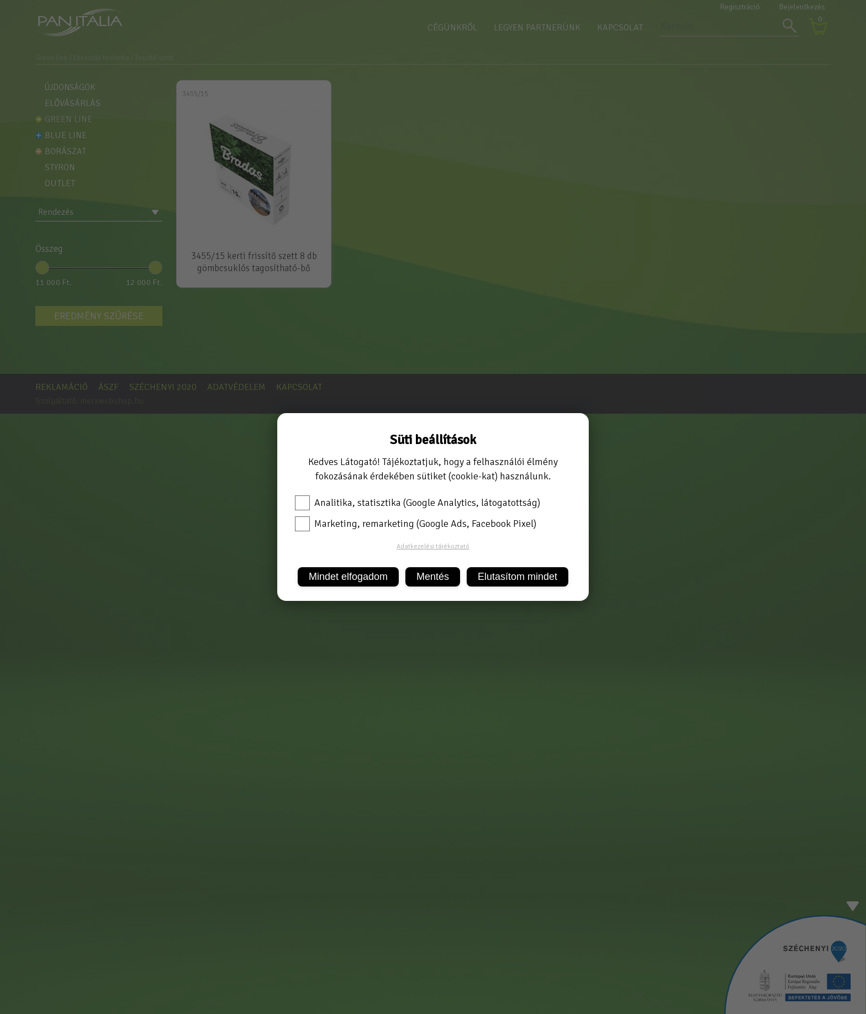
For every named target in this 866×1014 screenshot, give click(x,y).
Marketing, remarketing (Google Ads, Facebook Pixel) (415, 524)
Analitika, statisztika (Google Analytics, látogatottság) (417, 503)
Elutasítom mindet (517, 576)
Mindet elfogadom (348, 576)
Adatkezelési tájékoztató (433, 546)
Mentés (432, 576)
